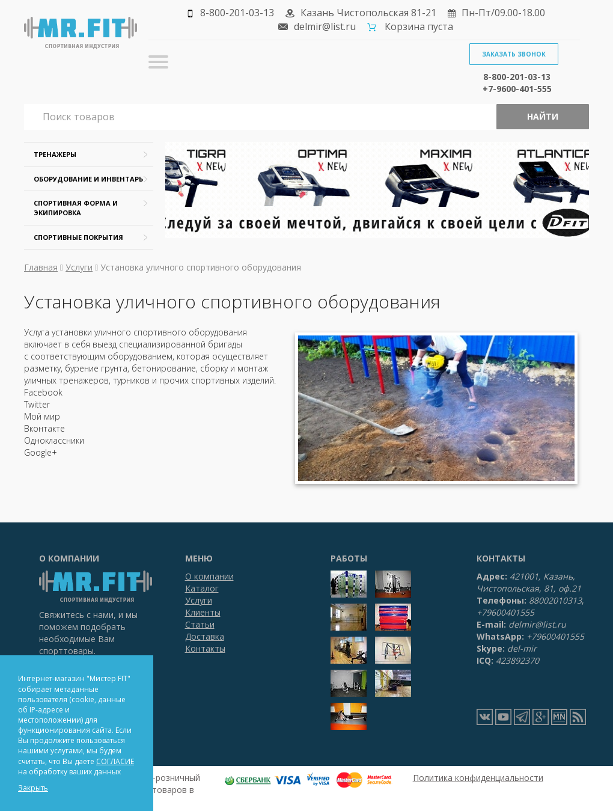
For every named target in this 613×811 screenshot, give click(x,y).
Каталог (202, 588)
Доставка (204, 636)
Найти (542, 116)
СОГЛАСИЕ (115, 761)
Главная (41, 267)
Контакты (205, 648)
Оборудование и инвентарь (88, 178)
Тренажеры (55, 154)
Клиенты (203, 612)
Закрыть (33, 788)
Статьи (200, 624)
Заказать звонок (514, 54)
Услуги (79, 267)
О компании (209, 576)
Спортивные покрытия (78, 237)
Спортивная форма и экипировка (76, 207)
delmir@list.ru (325, 26)
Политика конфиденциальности (478, 777)
